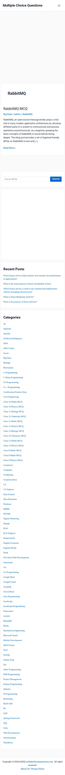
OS (4, 664)
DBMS (6, 509)
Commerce (8, 465)
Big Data (7, 358)
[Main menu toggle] (59, 6)
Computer (7, 470)
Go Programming (11, 572)
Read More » (9, 148)
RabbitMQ (27, 114)
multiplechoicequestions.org (39, 761)
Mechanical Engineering (14, 630)
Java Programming (11, 596)
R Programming (10, 694)
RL (4, 708)
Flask (5, 552)
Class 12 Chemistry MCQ (14, 436)
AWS (5, 343)
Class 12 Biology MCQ (13, 431)
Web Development (11, 733)
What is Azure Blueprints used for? (18, 297)
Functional (8, 562)
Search (56, 179)
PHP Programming (11, 674)
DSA (5, 528)
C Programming (10, 372)
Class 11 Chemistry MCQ (14, 416)
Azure (6, 353)
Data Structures (10, 499)
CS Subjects (8, 489)
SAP (5, 713)
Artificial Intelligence (12, 338)
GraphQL (7, 587)
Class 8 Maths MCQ (12, 450)
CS (4, 484)
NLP (5, 650)
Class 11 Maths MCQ (12, 421)
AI (4, 324)
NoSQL (6, 655)
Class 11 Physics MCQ (13, 426)
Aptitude (7, 328)
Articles (6, 333)
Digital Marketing (11, 518)
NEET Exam (8, 645)
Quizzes (6, 689)
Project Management (12, 679)
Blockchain (8, 367)
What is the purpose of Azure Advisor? (20, 302)
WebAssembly (9, 737)
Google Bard (9, 577)
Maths (6, 626)
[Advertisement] (31, 43)
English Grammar (11, 543)
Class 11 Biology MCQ (13, 411)
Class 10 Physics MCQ (13, 406)
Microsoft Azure (10, 635)
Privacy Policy (37, 769)
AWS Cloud (8, 348)
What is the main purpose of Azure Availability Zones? (27, 284)
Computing (8, 474)
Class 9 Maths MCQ (12, 455)
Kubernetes (8, 611)
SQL (5, 723)
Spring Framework (11, 718)
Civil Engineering (11, 397)
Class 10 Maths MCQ (12, 401)
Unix (5, 728)
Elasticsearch (9, 538)
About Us (25, 769)
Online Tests (8, 660)
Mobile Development (12, 640)
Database (7, 504)
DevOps (7, 513)
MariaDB (7, 621)
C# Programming (10, 382)
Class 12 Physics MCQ (13, 445)
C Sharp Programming (13, 377)
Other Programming (12, 669)
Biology (6, 363)
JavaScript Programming (14, 606)
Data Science (9, 494)
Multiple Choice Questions (22, 5)
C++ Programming (11, 387)
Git (4, 567)
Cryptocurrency (10, 479)
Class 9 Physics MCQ (12, 460)
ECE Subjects (9, 533)
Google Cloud (9, 582)
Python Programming (12, 684)
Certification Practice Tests (15, 392)
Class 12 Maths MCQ (12, 440)
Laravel (6, 616)
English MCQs (9, 548)
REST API (8, 703)
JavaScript (7, 601)
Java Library (8, 591)
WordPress (8, 742)
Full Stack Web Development (16, 557)
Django (6, 523)
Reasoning (7, 699)
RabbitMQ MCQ (15, 109)
